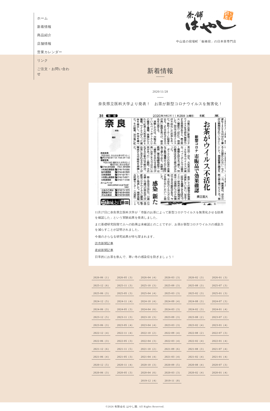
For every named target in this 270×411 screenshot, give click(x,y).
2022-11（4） (125, 332)
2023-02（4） (196, 325)
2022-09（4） (173, 332)
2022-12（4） (101, 332)
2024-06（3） (101, 309)
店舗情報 (44, 43)
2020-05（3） (125, 372)
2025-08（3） (196, 285)
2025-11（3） (125, 285)
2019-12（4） (149, 380)
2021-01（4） (220, 356)
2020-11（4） (125, 364)
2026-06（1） (101, 277)
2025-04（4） (149, 293)
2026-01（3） (220, 277)
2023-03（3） (173, 325)
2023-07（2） (220, 317)
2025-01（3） (220, 293)
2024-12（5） (101, 301)
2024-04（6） (149, 309)
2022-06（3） (101, 340)
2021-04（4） (149, 356)
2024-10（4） (149, 301)
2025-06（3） (101, 293)
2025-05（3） (125, 293)
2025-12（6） (101, 285)
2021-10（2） (149, 348)
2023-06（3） (101, 325)
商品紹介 (44, 35)
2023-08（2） (196, 317)
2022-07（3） (220, 332)
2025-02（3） (196, 293)
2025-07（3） (220, 285)
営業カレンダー (49, 52)
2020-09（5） (173, 364)
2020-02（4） (196, 372)
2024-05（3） (125, 309)
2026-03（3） (173, 277)
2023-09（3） (173, 317)
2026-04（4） (149, 277)
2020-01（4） (220, 372)
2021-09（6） (173, 348)
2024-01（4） (220, 309)
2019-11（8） (173, 380)
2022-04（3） (149, 340)
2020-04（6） (149, 372)
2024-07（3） (220, 301)
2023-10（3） (149, 317)
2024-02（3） (196, 309)
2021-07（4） (220, 348)
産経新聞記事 (104, 250)
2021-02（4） (196, 356)
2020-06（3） (101, 372)
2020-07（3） (220, 364)
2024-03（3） (173, 309)
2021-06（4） (101, 356)
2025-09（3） (173, 285)
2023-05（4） (125, 325)
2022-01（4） (220, 340)
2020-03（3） (173, 372)
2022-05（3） (125, 340)
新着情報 (44, 26)
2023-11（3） (125, 317)
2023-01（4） (220, 325)
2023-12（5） (101, 317)
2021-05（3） (125, 356)
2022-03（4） (173, 340)
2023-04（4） (149, 325)
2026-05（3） (125, 277)
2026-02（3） (196, 277)
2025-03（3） (173, 293)
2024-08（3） (196, 301)
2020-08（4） (196, 364)
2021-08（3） (196, 348)
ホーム (42, 18)
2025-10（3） (149, 285)
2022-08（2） (196, 332)
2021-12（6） (101, 348)
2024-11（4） (125, 301)
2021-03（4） (173, 356)
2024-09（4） (173, 301)
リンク (42, 60)
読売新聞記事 (104, 243)
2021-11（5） (125, 348)
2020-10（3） (149, 364)
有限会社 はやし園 (126, 406)
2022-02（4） (196, 340)
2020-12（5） (101, 364)
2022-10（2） (149, 332)
